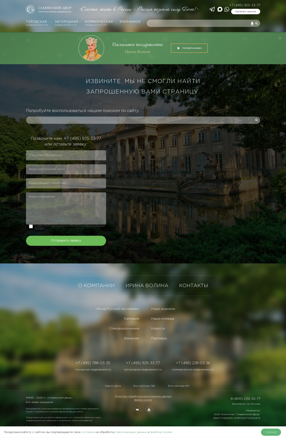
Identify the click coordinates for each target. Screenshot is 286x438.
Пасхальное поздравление (137, 44)
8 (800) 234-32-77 (245, 398)
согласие (57, 226)
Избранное (130, 22)
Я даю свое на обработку (69, 227)
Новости (158, 328)
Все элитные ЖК (144, 386)
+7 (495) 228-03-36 (193, 363)
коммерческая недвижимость (193, 369)
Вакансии (131, 338)
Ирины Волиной (137, 51)
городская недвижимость (93, 369)
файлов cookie (161, 432)
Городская (38, 23)
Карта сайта (113, 386)
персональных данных (131, 432)
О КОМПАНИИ (96, 286)
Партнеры (159, 338)
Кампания (131, 318)
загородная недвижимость (143, 369)
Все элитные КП (178, 386)
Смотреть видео (189, 48)
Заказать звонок (245, 11)
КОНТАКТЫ (193, 286)
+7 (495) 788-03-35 (93, 363)
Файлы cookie (143, 400)
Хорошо (271, 432)
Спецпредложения (124, 328)
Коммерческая (100, 23)
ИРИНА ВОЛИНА (146, 286)
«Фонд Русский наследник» (117, 308)
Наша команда (162, 318)
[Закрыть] (280, 38)
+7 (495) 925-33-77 (244, 5)
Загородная (68, 23)
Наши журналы (163, 308)
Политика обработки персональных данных (143, 396)
